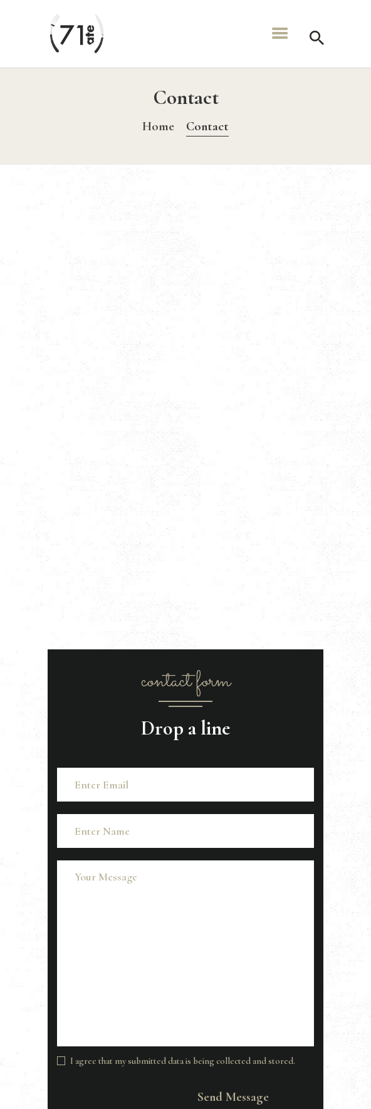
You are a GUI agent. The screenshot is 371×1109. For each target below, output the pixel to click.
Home (158, 126)
